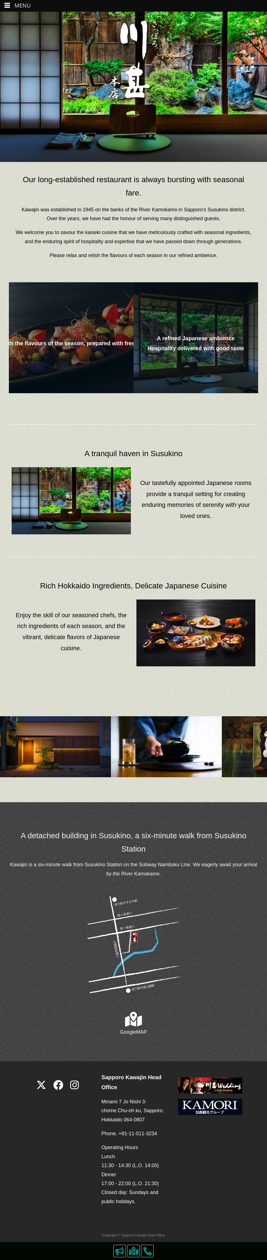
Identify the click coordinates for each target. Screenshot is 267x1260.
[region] (133, 747)
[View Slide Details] (55, 746)
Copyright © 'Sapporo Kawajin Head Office (133, 1235)
